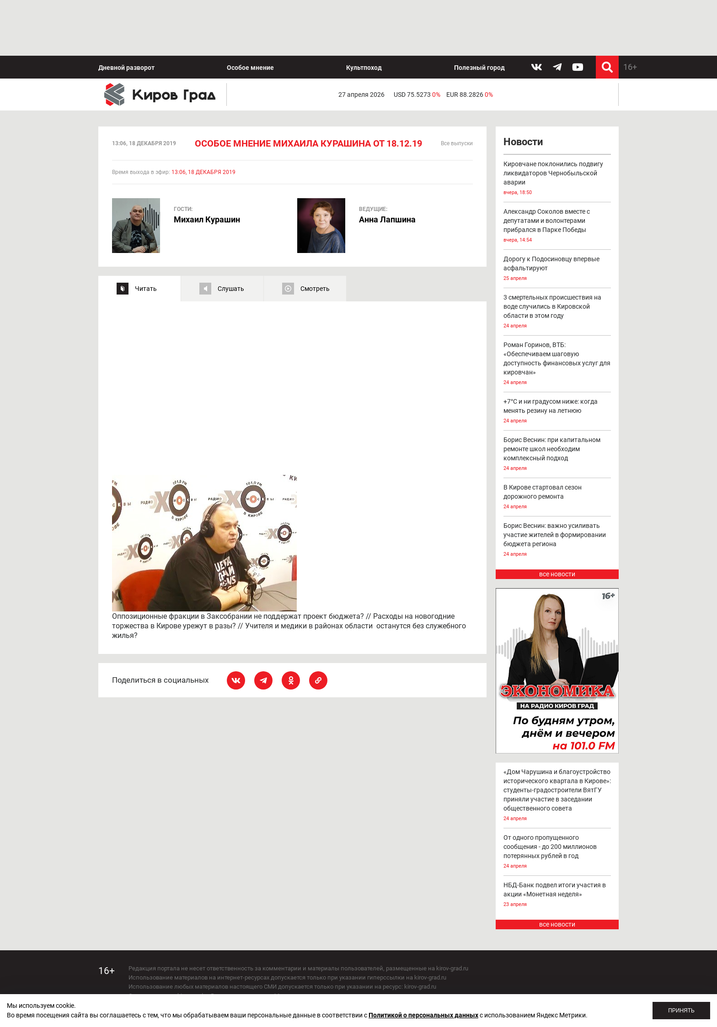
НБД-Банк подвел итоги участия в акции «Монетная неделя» (557, 839)
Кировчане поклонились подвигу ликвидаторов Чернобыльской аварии (557, 123)
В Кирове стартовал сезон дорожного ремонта (557, 442)
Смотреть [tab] (315, 233)
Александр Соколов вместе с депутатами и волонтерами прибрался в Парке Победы (557, 171)
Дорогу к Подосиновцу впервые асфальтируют (557, 214)
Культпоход (364, 12)
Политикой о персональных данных (423, 1015)
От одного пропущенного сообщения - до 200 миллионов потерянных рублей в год (557, 796)
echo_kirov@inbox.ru (203, 976)
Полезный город (479, 12)
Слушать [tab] (231, 233)
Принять (681, 1010)
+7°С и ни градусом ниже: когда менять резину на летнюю (557, 356)
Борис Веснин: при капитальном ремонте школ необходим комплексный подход (557, 399)
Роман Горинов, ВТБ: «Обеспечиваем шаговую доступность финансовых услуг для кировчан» (557, 309)
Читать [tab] (146, 233)
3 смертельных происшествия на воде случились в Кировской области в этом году (557, 256)
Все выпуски (457, 88)
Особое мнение (250, 12)
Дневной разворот (126, 12)
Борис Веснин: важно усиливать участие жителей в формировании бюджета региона (557, 485)
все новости (557, 518)
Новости (523, 86)
